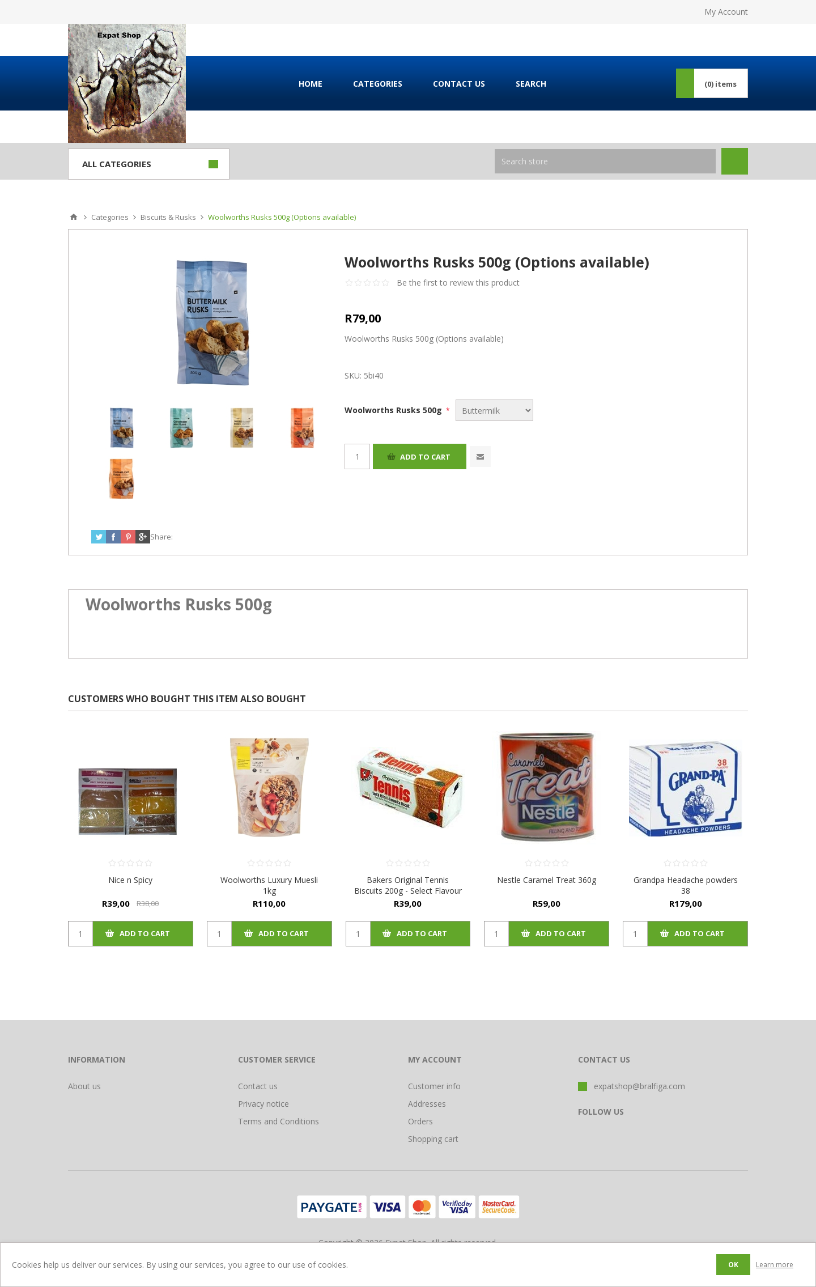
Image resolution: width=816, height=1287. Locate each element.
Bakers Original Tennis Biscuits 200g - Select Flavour (408, 885)
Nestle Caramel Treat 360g (546, 879)
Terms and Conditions (278, 1121)
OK (733, 1264)
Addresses (427, 1103)
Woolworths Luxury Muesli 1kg (269, 885)
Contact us (258, 1086)
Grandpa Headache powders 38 (686, 885)
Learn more (774, 1264)
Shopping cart (433, 1138)
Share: (161, 537)
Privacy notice (263, 1103)
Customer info (434, 1086)
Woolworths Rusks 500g (394, 410)
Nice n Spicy (130, 879)
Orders (420, 1121)
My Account (726, 11)
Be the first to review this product (458, 282)
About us (84, 1086)
